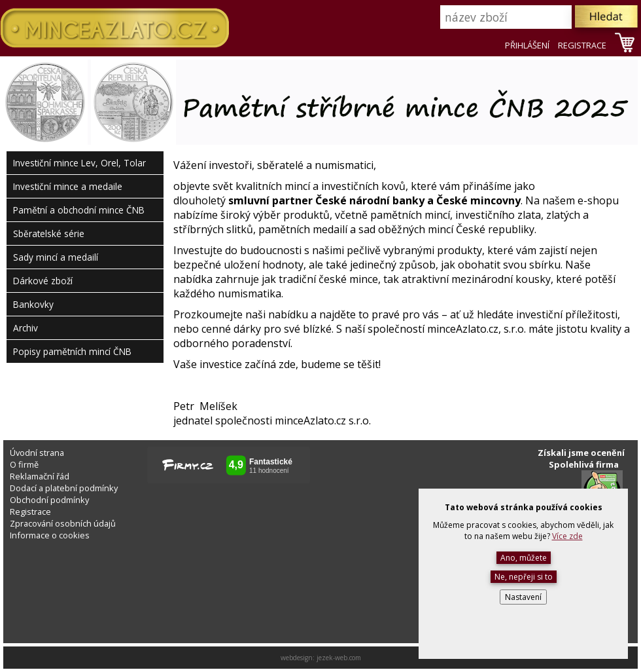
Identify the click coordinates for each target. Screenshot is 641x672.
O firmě (24, 464)
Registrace (30, 511)
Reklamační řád (39, 476)
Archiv (25, 328)
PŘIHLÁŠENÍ (527, 45)
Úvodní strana (37, 452)
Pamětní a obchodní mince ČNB (79, 210)
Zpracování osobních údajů (63, 523)
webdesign (297, 657)
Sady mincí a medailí (55, 257)
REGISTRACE (582, 45)
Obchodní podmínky (49, 500)
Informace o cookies (50, 535)
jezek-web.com (339, 657)
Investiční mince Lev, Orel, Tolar (79, 163)
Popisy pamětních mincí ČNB (72, 351)
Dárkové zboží (43, 280)
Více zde (567, 536)
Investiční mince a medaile (67, 186)
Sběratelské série (48, 233)
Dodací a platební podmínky (64, 488)
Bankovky (33, 304)
